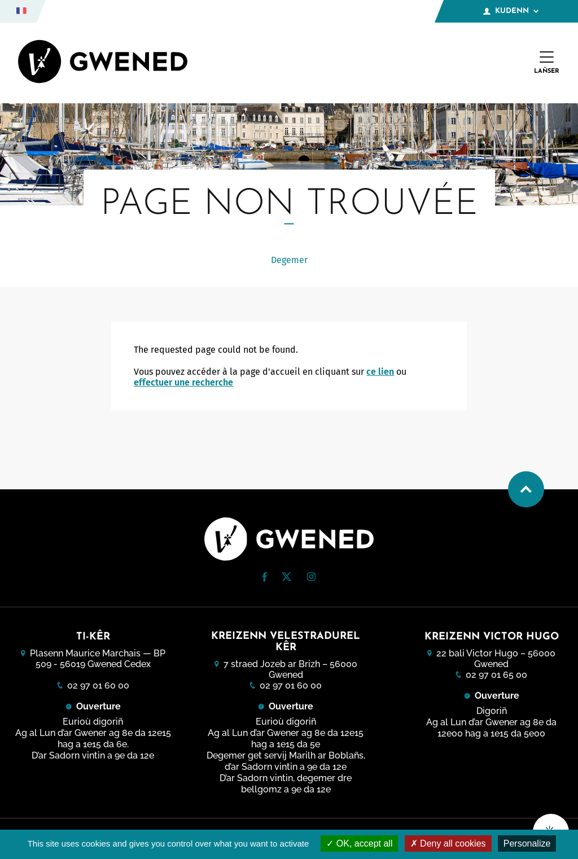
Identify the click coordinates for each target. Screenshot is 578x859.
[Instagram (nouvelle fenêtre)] (311, 578)
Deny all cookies (448, 843)
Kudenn (510, 11)
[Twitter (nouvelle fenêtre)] (286, 578)
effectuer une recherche (183, 382)
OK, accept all (359, 843)
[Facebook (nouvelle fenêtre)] (264, 579)
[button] (264, 577)
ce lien (380, 371)
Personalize (527, 843)
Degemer (289, 260)
